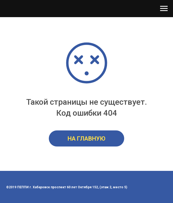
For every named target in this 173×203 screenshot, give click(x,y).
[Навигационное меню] (164, 8)
